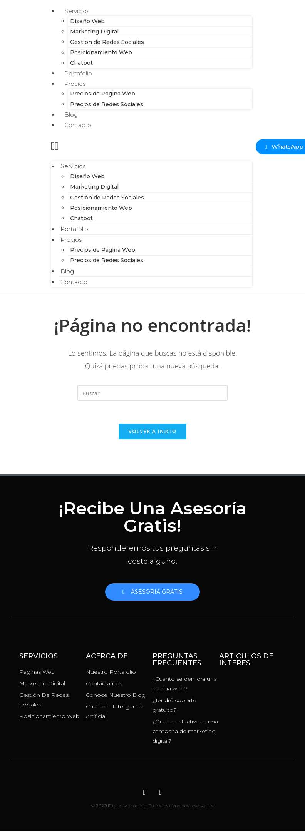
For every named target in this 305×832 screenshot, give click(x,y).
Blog (65, 271)
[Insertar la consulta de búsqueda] (152, 393)
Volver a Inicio (152, 432)
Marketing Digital (92, 31)
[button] (151, 145)
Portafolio (72, 229)
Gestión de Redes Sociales (105, 42)
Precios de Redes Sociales (104, 104)
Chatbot (79, 218)
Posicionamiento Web (99, 52)
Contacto (77, 125)
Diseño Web (85, 21)
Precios (74, 83)
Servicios (71, 166)
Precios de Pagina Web (100, 93)
